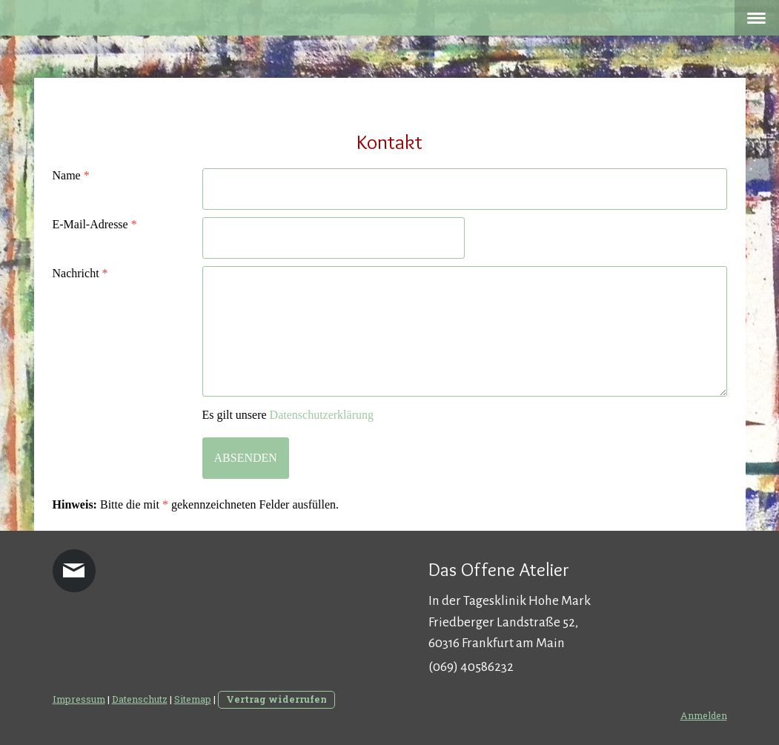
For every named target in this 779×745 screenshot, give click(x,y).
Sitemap (192, 699)
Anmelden (703, 715)
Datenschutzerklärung (322, 414)
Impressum (79, 699)
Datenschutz (140, 699)
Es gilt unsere (288, 414)
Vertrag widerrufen (276, 699)
